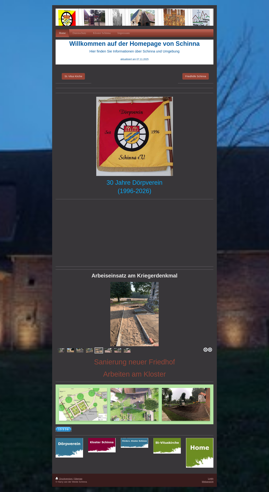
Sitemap (78, 478)
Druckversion (64, 478)
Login (210, 478)
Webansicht (207, 481)
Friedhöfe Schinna (195, 76)
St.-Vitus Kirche (73, 76)
